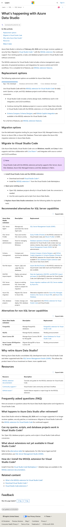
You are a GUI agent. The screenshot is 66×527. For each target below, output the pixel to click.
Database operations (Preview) (39, 241)
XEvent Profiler (49, 237)
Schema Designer (26, 113)
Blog (26, 521)
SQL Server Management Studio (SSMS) (42, 226)
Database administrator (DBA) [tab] (28, 84)
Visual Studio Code (25, 52)
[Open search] (57, 3)
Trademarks (35, 524)
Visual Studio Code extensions (15, 486)
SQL (10, 7)
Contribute (35, 521)
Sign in (62, 3)
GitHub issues (7, 390)
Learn (3, 7)
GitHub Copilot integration (45, 113)
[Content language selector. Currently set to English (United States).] (11, 516)
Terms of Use (25, 524)
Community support (9, 387)
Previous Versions (17, 521)
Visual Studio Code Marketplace (25, 467)
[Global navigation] (2, 3)
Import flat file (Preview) (37, 266)
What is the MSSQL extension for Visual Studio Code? (24, 480)
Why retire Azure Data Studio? (12, 38)
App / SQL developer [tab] (9, 84)
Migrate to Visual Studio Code (12, 35)
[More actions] (62, 7)
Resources (6, 41)
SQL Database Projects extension (47, 259)
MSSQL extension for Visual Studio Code (40, 88)
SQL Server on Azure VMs (44, 295)
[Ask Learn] (59, 7)
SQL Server (18, 7)
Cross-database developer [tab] (49, 84)
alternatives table (16, 451)
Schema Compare (13, 113)
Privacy (43, 521)
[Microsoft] (33, 2)
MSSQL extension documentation (13, 470)
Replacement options (9, 33)
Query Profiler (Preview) (37, 235)
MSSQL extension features (43, 68)
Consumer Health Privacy (9, 524)
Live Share (31, 151)
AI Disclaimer (6, 521)
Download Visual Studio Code (15, 483)
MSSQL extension (46, 52)
